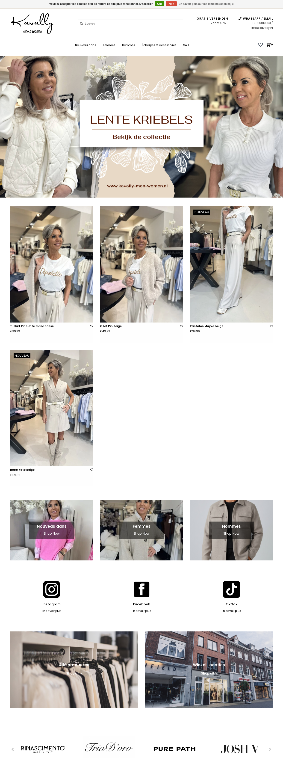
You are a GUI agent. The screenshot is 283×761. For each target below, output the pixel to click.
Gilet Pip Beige (111, 326)
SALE (186, 45)
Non (171, 4)
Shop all (72, 673)
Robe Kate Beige (22, 470)
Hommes (128, 45)
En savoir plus (51, 611)
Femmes (109, 45)
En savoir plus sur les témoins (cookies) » (206, 4)
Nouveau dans (85, 45)
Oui (159, 4)
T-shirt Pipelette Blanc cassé (32, 326)
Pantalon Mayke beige (206, 326)
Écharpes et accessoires (159, 45)
